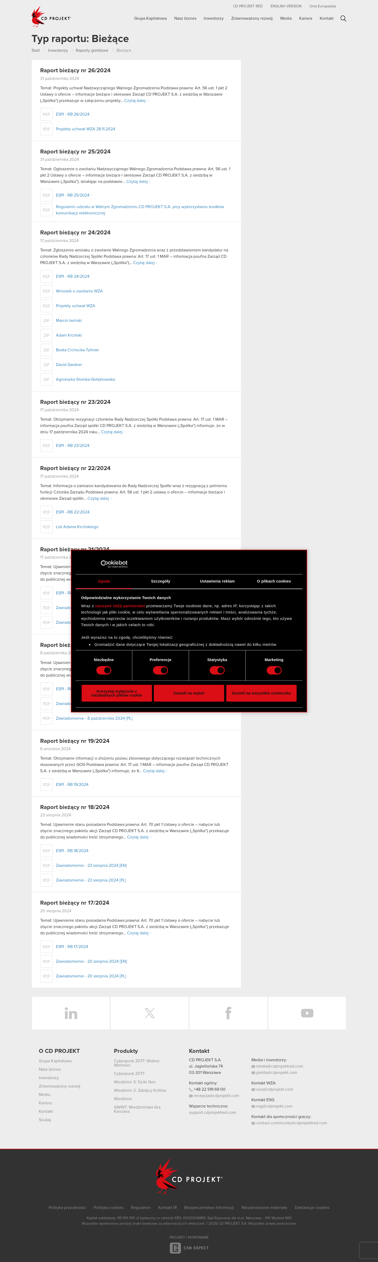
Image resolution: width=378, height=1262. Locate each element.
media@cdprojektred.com (277, 1066)
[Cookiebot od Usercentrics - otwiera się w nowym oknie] (105, 564)
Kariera (305, 18)
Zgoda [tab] (104, 581)
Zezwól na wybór (189, 693)
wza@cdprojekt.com (272, 1089)
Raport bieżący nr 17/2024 (74, 903)
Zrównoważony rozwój (252, 18)
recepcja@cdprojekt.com (214, 1096)
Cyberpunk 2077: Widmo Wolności (136, 1063)
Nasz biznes (185, 18)
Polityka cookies (108, 1208)
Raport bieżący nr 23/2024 (75, 402)
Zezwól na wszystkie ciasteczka (261, 693)
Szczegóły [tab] (160, 581)
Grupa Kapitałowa (150, 18)
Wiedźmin (123, 1099)
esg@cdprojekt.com (271, 1106)
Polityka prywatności (67, 1208)
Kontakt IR (167, 1208)
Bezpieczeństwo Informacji (209, 1208)
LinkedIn (71, 1013)
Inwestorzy (214, 18)
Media (286, 18)
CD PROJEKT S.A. (205, 1060)
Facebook (228, 1013)
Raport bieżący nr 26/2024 (75, 71)
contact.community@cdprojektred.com (289, 1123)
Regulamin (141, 1208)
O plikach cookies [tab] (274, 581)
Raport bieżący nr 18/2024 (74, 807)
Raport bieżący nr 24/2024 (75, 233)
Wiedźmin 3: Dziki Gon (135, 1082)
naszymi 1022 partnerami (120, 606)
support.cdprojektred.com (212, 1112)
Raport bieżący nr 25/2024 (75, 152)
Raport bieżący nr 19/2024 (74, 741)
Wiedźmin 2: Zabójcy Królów (140, 1090)
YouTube (307, 1013)
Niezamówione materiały (264, 1208)
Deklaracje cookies (312, 1208)
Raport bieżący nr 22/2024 (75, 468)
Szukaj (343, 19)
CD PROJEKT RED (248, 6)
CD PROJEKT (51, 16)
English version (286, 6)
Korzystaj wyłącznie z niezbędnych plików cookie (116, 693)
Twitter (149, 1013)
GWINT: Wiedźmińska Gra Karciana (137, 1109)
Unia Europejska (322, 6)
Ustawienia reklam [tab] (217, 581)
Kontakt (327, 18)
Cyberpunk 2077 (129, 1074)
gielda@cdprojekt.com (274, 1072)
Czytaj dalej (135, 101)
